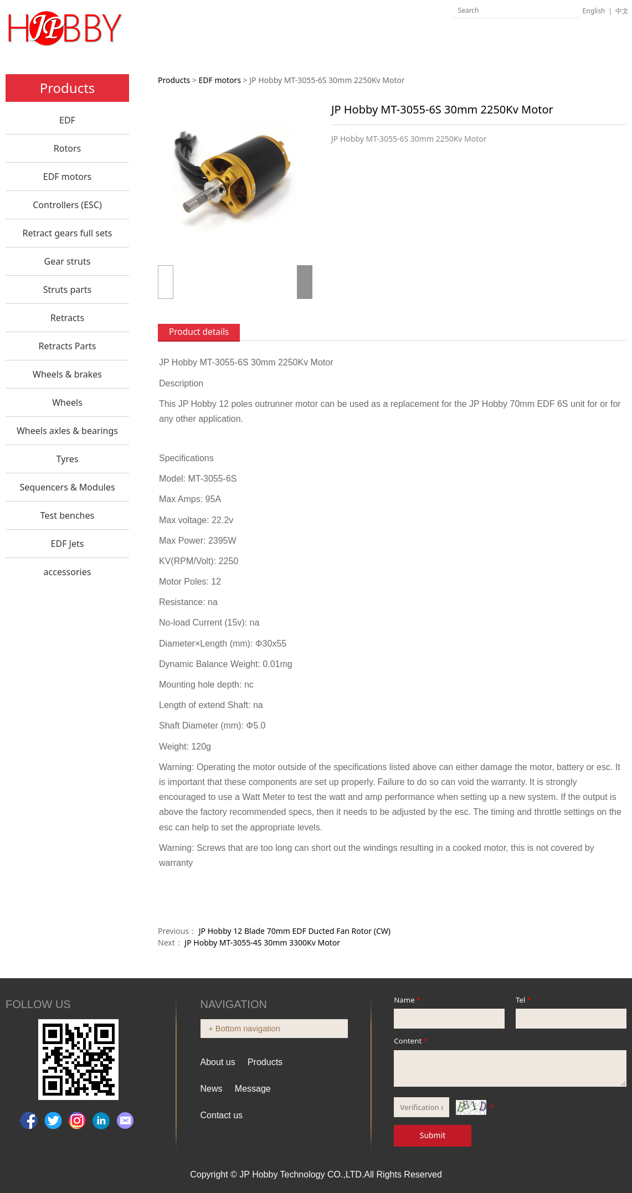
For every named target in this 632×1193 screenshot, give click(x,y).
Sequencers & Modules (67, 487)
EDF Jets (67, 544)
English (594, 11)
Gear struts (67, 261)
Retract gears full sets (67, 233)
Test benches (67, 515)
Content (411, 1041)
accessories (67, 572)
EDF (67, 120)
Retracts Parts (67, 346)
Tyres (67, 459)
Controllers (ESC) (67, 205)
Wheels (67, 402)
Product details (199, 332)
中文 (622, 11)
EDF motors (67, 177)
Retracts (67, 318)
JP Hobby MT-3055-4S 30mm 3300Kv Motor (262, 942)
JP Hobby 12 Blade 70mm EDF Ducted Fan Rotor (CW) (294, 931)
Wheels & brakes (67, 374)
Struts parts (67, 289)
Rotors (67, 148)
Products (174, 80)
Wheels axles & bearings (67, 431)
